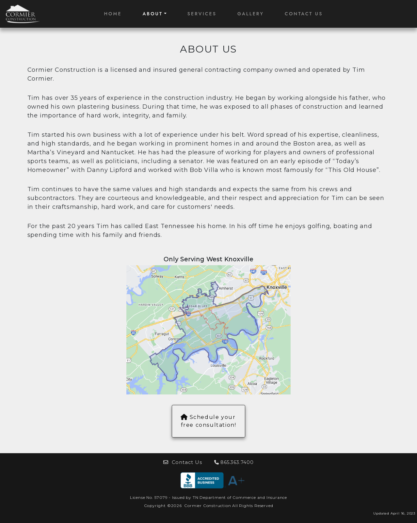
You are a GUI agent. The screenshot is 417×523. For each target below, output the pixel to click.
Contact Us (183, 462)
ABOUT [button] (153, 13)
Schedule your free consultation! (208, 421)
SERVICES (202, 13)
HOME (112, 13)
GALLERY (250, 13)
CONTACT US (304, 13)
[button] (212, 480)
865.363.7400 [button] (234, 462)
